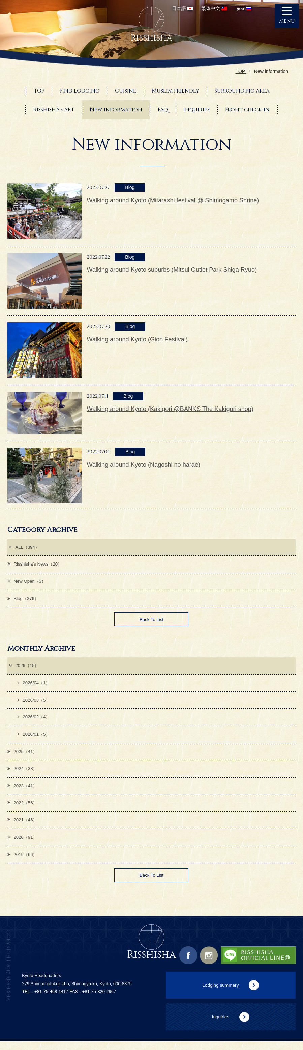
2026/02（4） (35, 721)
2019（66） (23, 861)
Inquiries (220, 1025)
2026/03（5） (35, 703)
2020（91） (23, 844)
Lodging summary (220, 993)
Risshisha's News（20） (36, 565)
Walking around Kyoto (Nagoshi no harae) (143, 464)
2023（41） (23, 791)
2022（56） (23, 809)
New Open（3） (27, 582)
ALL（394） (24, 547)
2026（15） (24, 668)
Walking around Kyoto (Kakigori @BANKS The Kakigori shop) (170, 408)
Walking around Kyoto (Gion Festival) (137, 339)
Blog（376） (23, 600)
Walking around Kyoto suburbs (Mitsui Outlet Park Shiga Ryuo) (172, 269)
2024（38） (23, 774)
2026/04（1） (35, 686)
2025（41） (23, 756)
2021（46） (23, 826)
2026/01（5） (35, 738)
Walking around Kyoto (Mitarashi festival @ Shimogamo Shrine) (173, 200)
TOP (243, 71)
